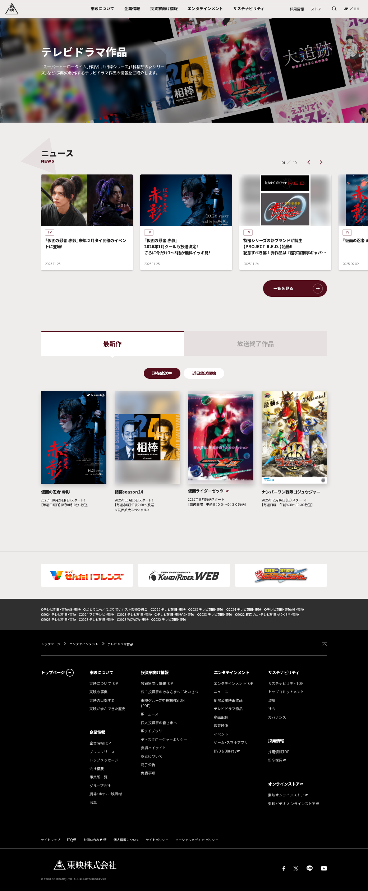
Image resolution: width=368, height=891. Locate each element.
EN (356, 9)
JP (346, 9)
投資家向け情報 (155, 672)
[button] (309, 162)
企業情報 (97, 732)
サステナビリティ (283, 672)
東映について (101, 672)
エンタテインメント (83, 644)
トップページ (51, 644)
